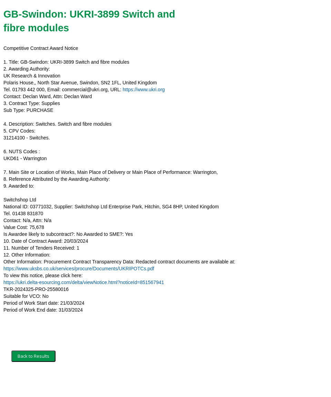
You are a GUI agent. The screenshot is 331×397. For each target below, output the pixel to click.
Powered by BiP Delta (140, 382)
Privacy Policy (98, 382)
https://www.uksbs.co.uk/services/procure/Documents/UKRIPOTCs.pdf (78, 268)
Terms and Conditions (34, 382)
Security (69, 382)
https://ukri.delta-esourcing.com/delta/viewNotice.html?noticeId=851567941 (83, 282)
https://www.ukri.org (144, 89)
